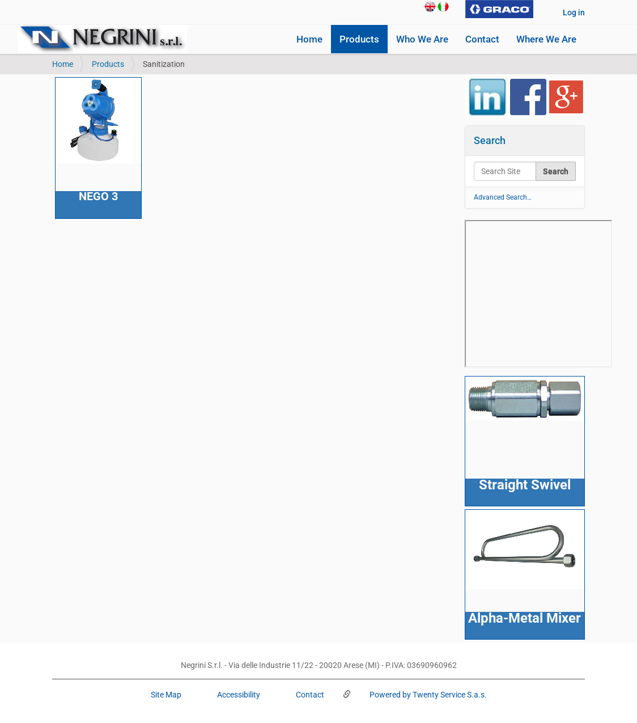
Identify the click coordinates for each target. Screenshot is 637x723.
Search (490, 140)
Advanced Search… (503, 197)
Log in (574, 12)
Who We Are (422, 39)
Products (359, 39)
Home (309, 39)
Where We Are (546, 39)
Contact (482, 39)
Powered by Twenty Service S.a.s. (427, 694)
